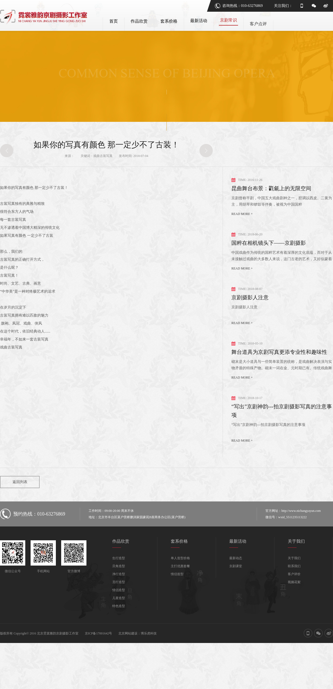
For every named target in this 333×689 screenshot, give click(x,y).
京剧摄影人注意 (250, 306)
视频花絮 (294, 591)
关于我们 (294, 567)
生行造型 (118, 567)
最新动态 (235, 567)
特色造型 (118, 615)
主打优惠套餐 (180, 575)
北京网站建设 (128, 642)
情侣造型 (118, 599)
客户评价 (294, 583)
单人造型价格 (180, 567)
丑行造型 (118, 591)
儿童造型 (118, 607)
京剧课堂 (235, 575)
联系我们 (294, 575)
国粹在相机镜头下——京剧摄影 (268, 252)
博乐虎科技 (149, 642)
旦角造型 (118, 575)
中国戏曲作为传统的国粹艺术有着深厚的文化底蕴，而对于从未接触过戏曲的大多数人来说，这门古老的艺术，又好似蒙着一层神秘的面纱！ (281, 265)
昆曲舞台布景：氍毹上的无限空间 (271, 197)
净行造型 (118, 583)
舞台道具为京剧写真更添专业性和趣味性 (279, 361)
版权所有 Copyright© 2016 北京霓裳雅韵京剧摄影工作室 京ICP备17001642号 (56, 642)
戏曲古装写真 (103, 165)
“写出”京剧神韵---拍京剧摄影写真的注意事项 (281, 419)
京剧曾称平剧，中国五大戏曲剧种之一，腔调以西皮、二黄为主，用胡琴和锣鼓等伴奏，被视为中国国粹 (281, 210)
